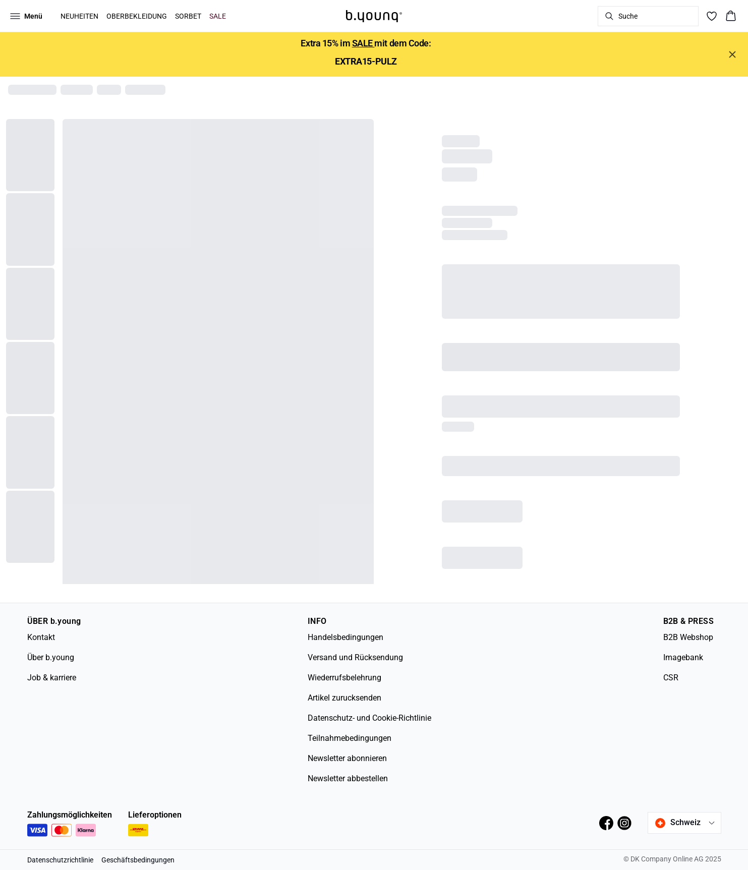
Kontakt (41, 637)
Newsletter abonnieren (347, 758)
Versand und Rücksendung (355, 657)
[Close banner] (732, 54)
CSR (670, 677)
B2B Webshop (688, 637)
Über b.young (50, 657)
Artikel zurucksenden (344, 698)
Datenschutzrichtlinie (60, 860)
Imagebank (683, 657)
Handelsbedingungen (345, 637)
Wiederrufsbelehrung (344, 677)
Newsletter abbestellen (348, 778)
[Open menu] (26, 16)
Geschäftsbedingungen (138, 860)
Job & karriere (51, 677)
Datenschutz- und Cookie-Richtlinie (369, 718)
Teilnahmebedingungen (349, 738)
